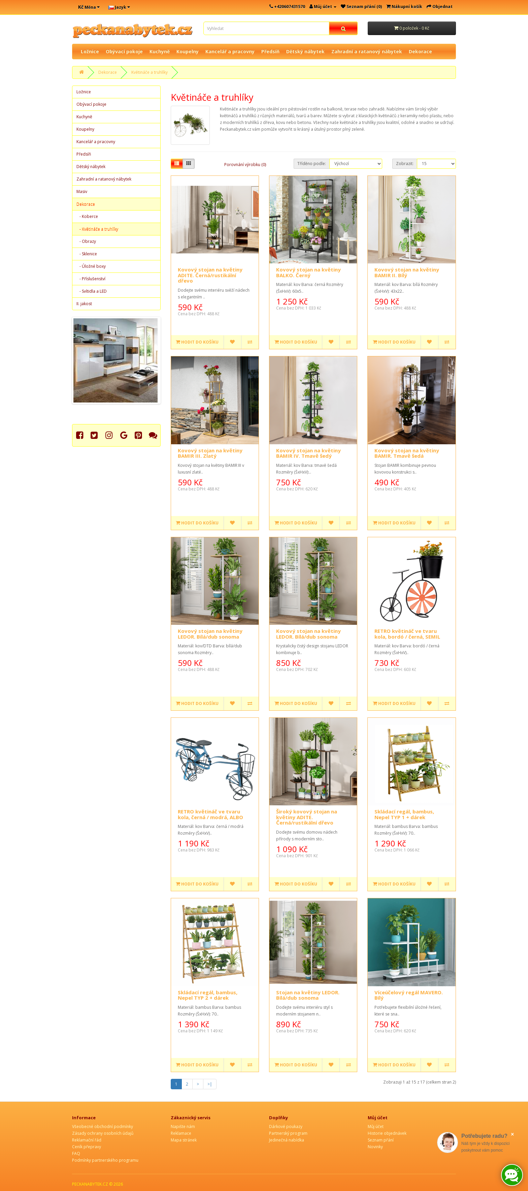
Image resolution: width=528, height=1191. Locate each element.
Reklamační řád (86, 1140)
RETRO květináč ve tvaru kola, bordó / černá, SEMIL (407, 633)
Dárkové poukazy (285, 1126)
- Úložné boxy (91, 266)
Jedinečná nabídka (286, 1140)
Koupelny (187, 51)
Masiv (81, 191)
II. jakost (84, 304)
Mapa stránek (184, 1140)
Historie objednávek (387, 1133)
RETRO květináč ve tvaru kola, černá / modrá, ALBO (210, 814)
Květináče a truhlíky (149, 72)
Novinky (375, 1147)
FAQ (76, 1153)
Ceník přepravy (86, 1147)
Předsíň (270, 51)
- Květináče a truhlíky (97, 229)
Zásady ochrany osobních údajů (102, 1133)
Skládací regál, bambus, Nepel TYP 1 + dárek (404, 814)
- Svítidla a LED (91, 291)
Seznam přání (381, 1140)
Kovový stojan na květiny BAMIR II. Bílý (406, 272)
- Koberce (87, 216)
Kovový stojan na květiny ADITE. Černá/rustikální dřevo (210, 275)
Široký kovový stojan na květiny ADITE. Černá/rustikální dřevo (306, 817)
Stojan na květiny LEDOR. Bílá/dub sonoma (307, 995)
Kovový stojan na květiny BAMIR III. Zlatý (210, 453)
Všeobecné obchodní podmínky (102, 1126)
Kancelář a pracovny (230, 51)
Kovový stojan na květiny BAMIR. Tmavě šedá (406, 453)
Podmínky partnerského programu (105, 1160)
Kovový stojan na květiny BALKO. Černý (308, 272)
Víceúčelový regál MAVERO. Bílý (408, 995)
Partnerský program (288, 1133)
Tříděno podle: (311, 163)
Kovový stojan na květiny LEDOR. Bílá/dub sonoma (210, 633)
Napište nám (183, 1126)
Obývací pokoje (124, 51)
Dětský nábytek (305, 51)
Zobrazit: (405, 163)
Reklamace (181, 1133)
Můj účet (376, 1126)
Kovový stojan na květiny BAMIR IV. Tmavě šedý (308, 453)
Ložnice (90, 51)
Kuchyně (160, 51)
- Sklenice (86, 254)
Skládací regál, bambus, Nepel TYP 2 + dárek (207, 995)
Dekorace (420, 51)
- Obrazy (86, 241)
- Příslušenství (90, 279)
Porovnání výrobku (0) (245, 164)
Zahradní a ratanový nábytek (366, 51)
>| (209, 1084)
